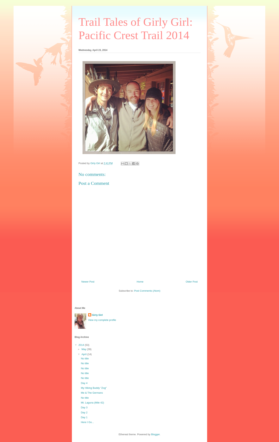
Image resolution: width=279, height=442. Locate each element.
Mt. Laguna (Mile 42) (92, 402)
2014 (81, 344)
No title (85, 358)
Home (140, 281)
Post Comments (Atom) (147, 290)
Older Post (192, 281)
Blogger (155, 434)
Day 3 (84, 407)
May (84, 349)
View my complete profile (102, 320)
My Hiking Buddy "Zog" (94, 387)
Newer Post (87, 281)
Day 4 (84, 383)
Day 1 (84, 417)
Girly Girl (97, 315)
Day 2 (84, 412)
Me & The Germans (92, 392)
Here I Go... (87, 422)
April (84, 354)
